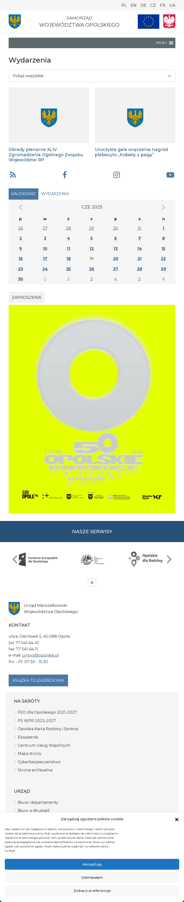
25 (68, 269)
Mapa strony (29, 753)
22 (163, 258)
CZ (153, 5)
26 (20, 228)
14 (139, 248)
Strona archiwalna (35, 770)
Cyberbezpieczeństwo (39, 762)
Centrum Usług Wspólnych (44, 745)
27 (45, 228)
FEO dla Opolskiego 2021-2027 (47, 712)
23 (20, 269)
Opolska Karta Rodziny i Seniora (48, 729)
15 (163, 248)
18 (68, 258)
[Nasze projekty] (148, 21)
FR (162, 5)
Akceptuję (92, 864)
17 (45, 258)
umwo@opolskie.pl (40, 655)
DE (143, 5)
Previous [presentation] (15, 559)
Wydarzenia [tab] (55, 193)
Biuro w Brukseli (33, 810)
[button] (176, 819)
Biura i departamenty (38, 802)
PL (124, 5)
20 (115, 258)
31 (139, 228)
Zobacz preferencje (92, 890)
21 (140, 258)
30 (115, 228)
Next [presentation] (168, 559)
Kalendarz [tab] (23, 193)
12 (92, 248)
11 (68, 248)
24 (45, 269)
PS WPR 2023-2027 (37, 720)
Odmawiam (92, 877)
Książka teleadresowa (38, 680)
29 (91, 228)
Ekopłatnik (28, 737)
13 (116, 248)
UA (172, 5)
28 (68, 228)
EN (134, 5)
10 (45, 248)
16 (20, 258)
